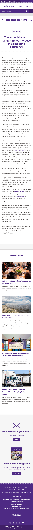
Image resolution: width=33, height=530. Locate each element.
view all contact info (16, 496)
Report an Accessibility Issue (22, 508)
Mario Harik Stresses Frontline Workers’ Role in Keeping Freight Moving (14, 392)
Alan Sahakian (20, 196)
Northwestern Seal (16, 515)
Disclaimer (16, 528)
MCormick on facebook (13, 523)
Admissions (6, 499)
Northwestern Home (16, 506)
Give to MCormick (25, 499)
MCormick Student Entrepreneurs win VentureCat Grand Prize (15, 354)
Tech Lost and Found (9, 508)
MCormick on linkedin (16, 523)
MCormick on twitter (10, 523)
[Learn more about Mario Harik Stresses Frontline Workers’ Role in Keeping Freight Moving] (16, 378)
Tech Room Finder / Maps (16, 501)
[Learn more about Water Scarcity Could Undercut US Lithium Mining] (16, 304)
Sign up (16, 439)
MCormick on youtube (23, 523)
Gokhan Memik (19, 191)
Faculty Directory (14, 499)
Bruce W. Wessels (19, 150)
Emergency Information (16, 504)
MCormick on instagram (20, 523)
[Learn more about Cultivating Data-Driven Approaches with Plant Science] (16, 270)
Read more (16, 473)
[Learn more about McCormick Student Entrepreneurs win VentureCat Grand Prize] (16, 342)
